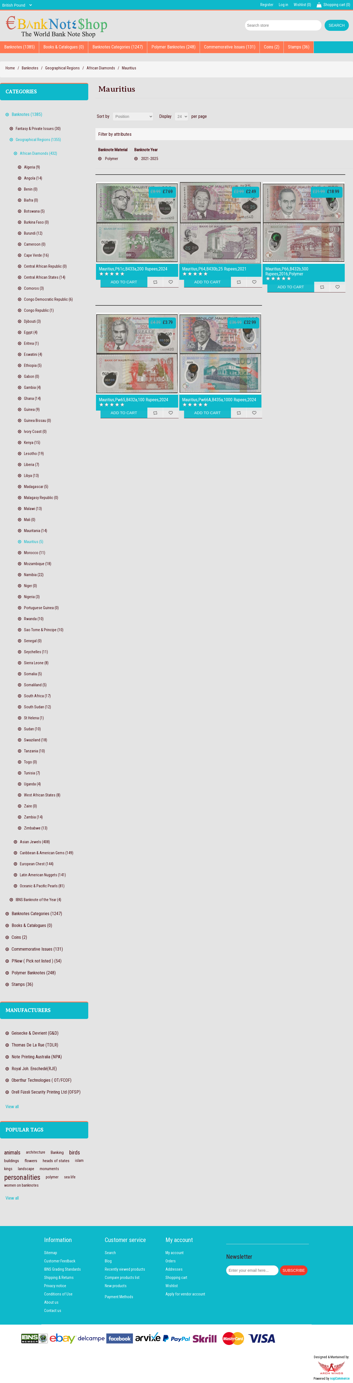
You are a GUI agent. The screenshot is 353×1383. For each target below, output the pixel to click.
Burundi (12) (33, 233)
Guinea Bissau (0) (37, 420)
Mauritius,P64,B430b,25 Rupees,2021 (214, 269)
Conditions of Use (58, 1294)
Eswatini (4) (33, 354)
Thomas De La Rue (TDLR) (35, 1045)
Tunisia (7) (32, 773)
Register (266, 4)
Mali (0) (29, 519)
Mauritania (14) (35, 530)
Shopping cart (176, 1277)
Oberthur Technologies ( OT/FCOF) (41, 1080)
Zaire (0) (30, 806)
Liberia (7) (31, 464)
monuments (49, 1169)
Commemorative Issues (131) (229, 47)
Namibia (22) (34, 575)
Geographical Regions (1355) (38, 139)
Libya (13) (31, 475)
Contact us (52, 1310)
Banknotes (30, 68)
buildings (11, 1160)
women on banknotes (21, 1185)
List (348, 116)
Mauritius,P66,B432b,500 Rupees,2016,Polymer (286, 271)
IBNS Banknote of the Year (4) (38, 899)
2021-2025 (149, 158)
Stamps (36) (298, 47)
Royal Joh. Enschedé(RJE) (34, 1068)
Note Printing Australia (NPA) (37, 1056)
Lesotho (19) (34, 453)
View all (12, 1106)
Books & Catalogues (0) (63, 47)
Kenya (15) (32, 442)
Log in (283, 4)
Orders (170, 1261)
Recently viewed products (125, 1269)
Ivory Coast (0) (35, 431)
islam (79, 1160)
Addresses (174, 1269)
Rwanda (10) (34, 619)
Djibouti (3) (32, 321)
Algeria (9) (32, 167)
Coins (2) (271, 47)
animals (12, 1152)
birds (74, 1152)
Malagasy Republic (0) (41, 497)
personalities (22, 1177)
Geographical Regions (62, 68)
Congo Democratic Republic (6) (48, 299)
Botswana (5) (34, 211)
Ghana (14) (32, 398)
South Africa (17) (37, 696)
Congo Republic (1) (39, 310)
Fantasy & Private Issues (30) (38, 128)
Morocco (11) (34, 553)
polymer (52, 1177)
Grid (338, 116)
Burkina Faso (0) (36, 222)
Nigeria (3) (32, 597)
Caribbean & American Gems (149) (46, 853)
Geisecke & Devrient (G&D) (35, 1033)
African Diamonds (101, 68)
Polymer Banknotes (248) (173, 47)
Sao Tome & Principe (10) (43, 630)
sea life (70, 1177)
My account (174, 1253)
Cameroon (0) (35, 244)
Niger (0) (30, 586)
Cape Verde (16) (36, 255)
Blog (108, 1261)
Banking (57, 1152)
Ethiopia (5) (33, 365)
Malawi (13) (33, 508)
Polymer (111, 158)
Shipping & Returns (59, 1277)
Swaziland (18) (35, 740)
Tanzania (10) (34, 751)
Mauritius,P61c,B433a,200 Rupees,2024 (133, 269)
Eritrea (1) (31, 343)
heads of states (56, 1160)
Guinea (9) (32, 409)
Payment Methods (119, 1297)
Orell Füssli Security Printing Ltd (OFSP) (46, 1092)
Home (10, 68)
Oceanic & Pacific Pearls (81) (42, 886)
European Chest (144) (37, 864)
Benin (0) (31, 189)
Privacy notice (55, 1286)
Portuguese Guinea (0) (41, 608)
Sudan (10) (32, 729)
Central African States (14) (44, 277)
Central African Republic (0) (45, 266)
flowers (31, 1160)
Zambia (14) (33, 817)
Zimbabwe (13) (35, 828)
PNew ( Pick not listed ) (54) (36, 961)
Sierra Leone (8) (36, 663)
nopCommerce (339, 1379)
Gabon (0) (31, 376)
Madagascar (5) (36, 486)
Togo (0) (30, 762)
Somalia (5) (33, 674)
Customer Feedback (59, 1261)
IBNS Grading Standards (62, 1269)
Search (110, 1253)
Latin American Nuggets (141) (43, 875)
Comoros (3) (34, 288)
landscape (26, 1169)
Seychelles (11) (36, 652)
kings (8, 1169)
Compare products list (122, 1277)
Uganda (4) (32, 784)
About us (51, 1302)
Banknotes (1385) (19, 47)
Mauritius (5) (33, 541)
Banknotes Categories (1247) (117, 47)
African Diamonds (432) (38, 153)
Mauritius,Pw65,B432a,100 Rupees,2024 (133, 399)
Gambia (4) (32, 387)
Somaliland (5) (35, 685)
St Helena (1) (34, 718)
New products (116, 1286)
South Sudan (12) (37, 707)
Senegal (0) (33, 641)
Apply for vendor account (185, 1294)
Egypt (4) (31, 332)
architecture (35, 1152)
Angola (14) (33, 178)
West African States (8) (42, 795)
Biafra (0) (31, 200)
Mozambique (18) (37, 564)
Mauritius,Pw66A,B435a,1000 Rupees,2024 (219, 399)
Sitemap (50, 1253)
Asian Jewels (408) (35, 842)
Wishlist (171, 1286)
